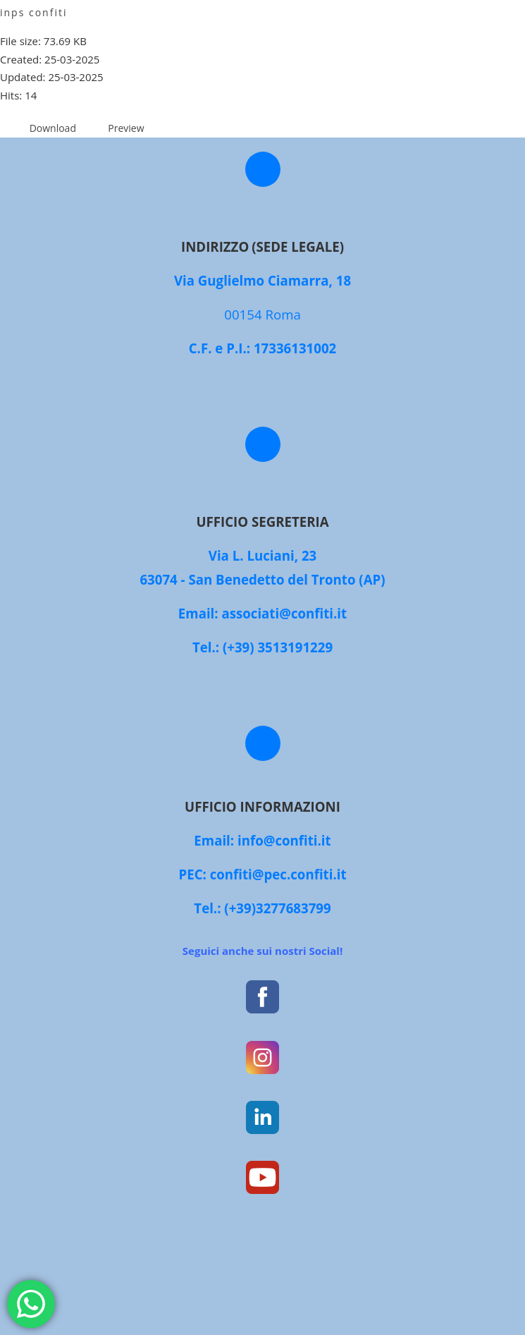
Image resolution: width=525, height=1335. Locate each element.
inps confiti (33, 12)
